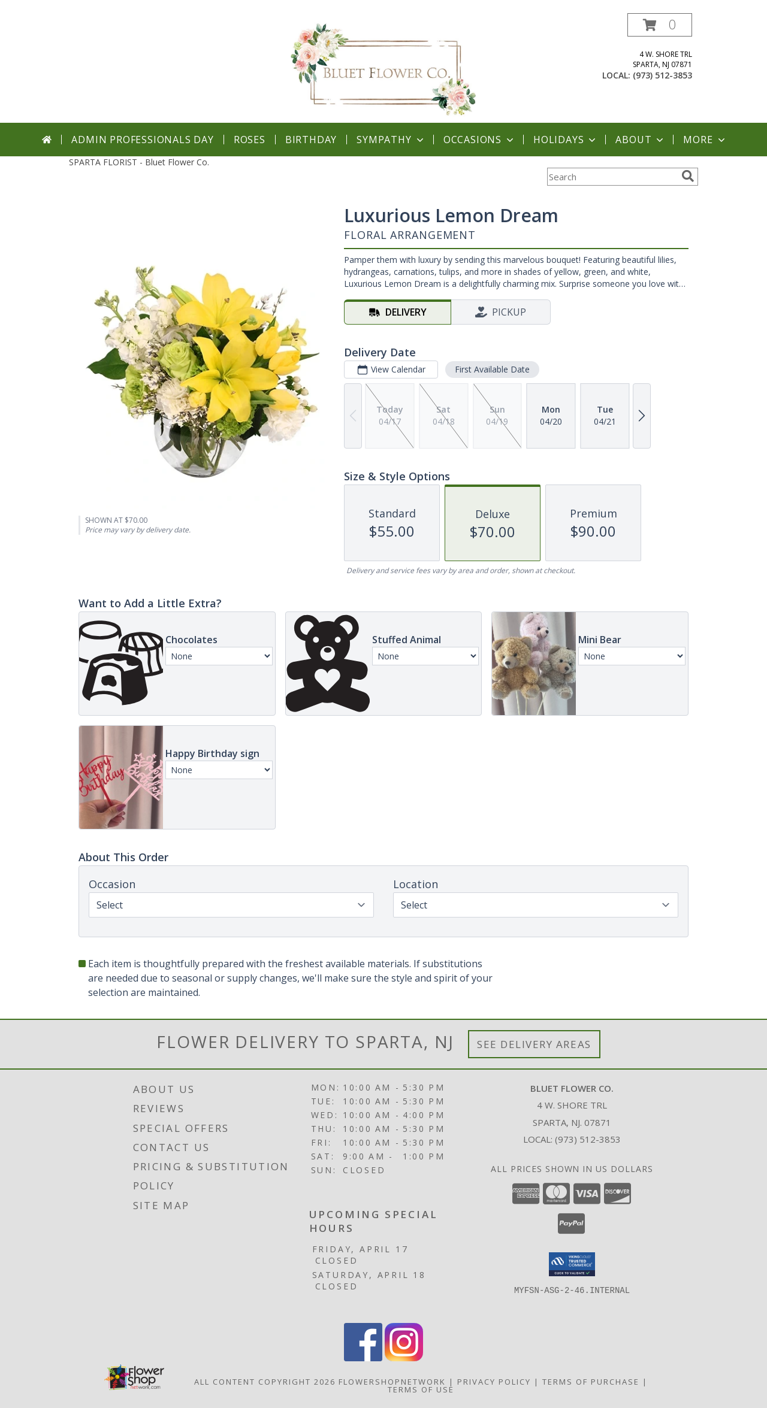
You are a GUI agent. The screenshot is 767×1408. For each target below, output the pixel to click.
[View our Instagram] (404, 1358)
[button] (659, 25)
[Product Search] (612, 176)
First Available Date (492, 369)
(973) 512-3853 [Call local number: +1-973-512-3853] (662, 75)
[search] (687, 176)
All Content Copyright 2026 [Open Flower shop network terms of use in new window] (265, 1381)
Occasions (479, 139)
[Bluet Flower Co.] (383, 68)
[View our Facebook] (363, 1358)
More (705, 139)
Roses (249, 139)
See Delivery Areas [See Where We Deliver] (534, 1044)
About (640, 139)
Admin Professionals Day (142, 139)
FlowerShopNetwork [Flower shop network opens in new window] (392, 1381)
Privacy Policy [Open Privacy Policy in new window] (494, 1381)
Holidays (565, 139)
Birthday (311, 139)
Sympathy (391, 139)
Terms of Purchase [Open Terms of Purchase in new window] (590, 1381)
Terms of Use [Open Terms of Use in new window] (421, 1389)
